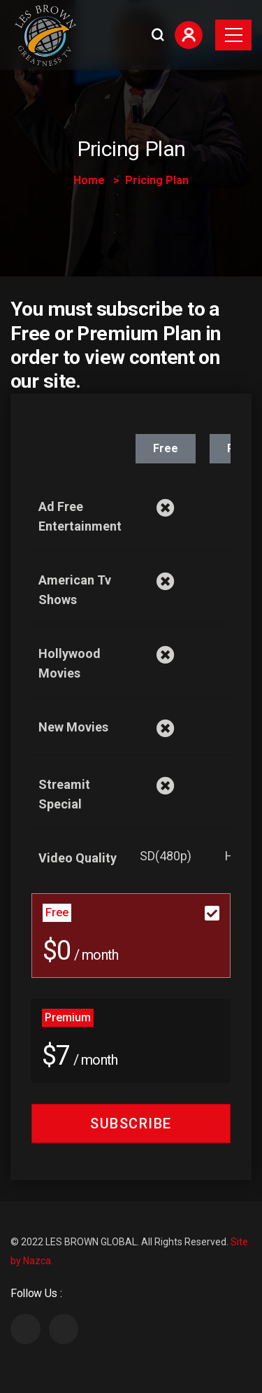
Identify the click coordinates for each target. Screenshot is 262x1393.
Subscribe (131, 1123)
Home (89, 180)
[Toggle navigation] (233, 35)
